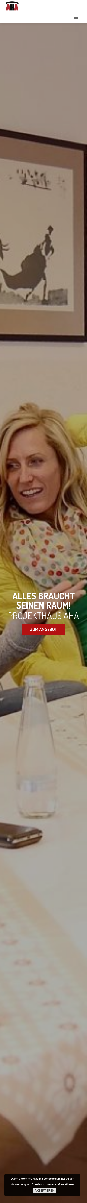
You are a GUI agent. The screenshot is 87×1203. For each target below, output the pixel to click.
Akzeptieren (45, 1190)
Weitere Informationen (60, 1184)
